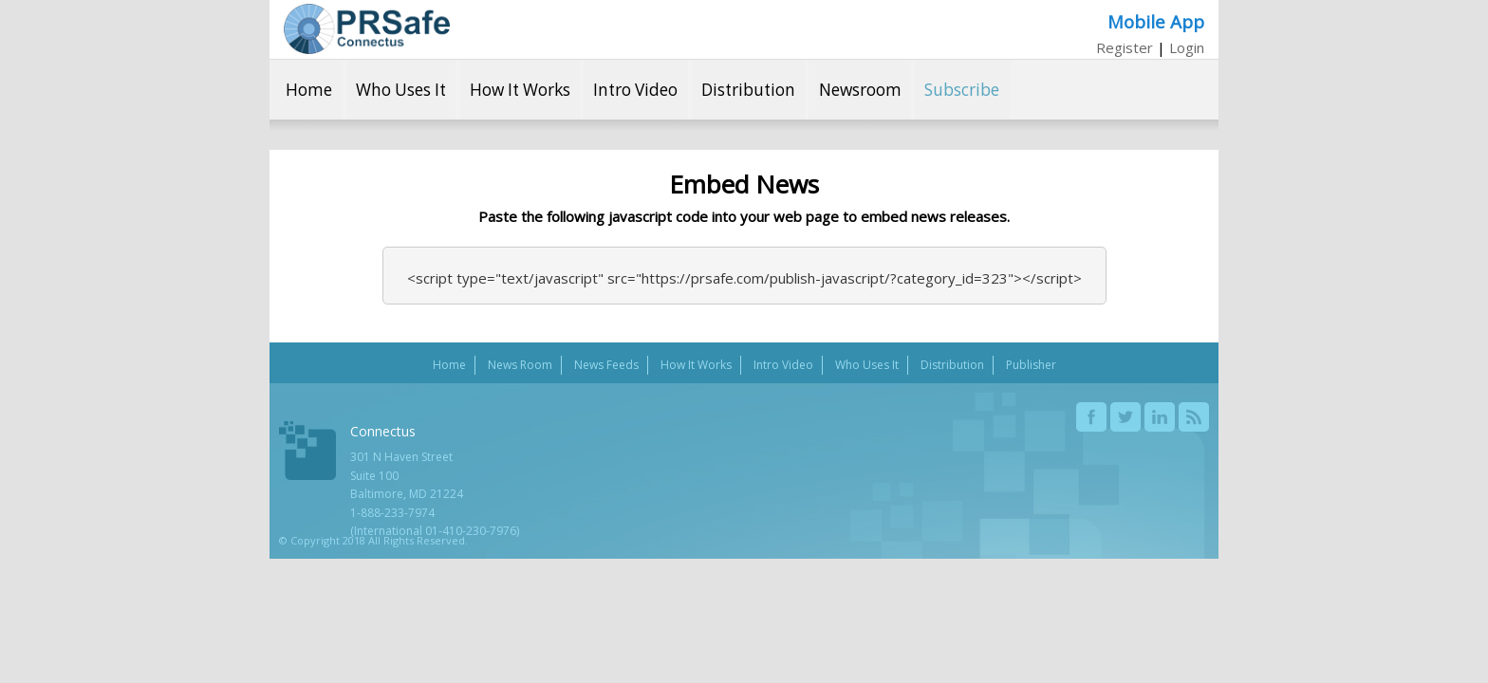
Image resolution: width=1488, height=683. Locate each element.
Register (1124, 47)
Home (309, 90)
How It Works (520, 90)
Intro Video (635, 90)
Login (1186, 47)
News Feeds (606, 365)
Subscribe (961, 90)
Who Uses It (401, 90)
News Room (520, 365)
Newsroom (860, 90)
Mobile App (1155, 21)
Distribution (748, 90)
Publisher (1031, 365)
